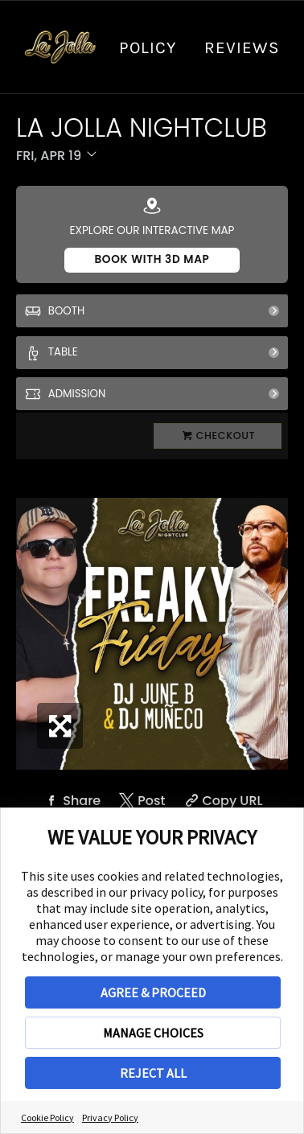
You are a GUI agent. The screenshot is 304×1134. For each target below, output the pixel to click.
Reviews (242, 47)
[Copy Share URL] (222, 800)
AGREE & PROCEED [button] (153, 992)
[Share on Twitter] (140, 800)
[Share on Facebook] (71, 800)
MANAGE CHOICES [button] (153, 1033)
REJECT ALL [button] (153, 1073)
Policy (147, 47)
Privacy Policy (110, 1117)
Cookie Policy (47, 1117)
